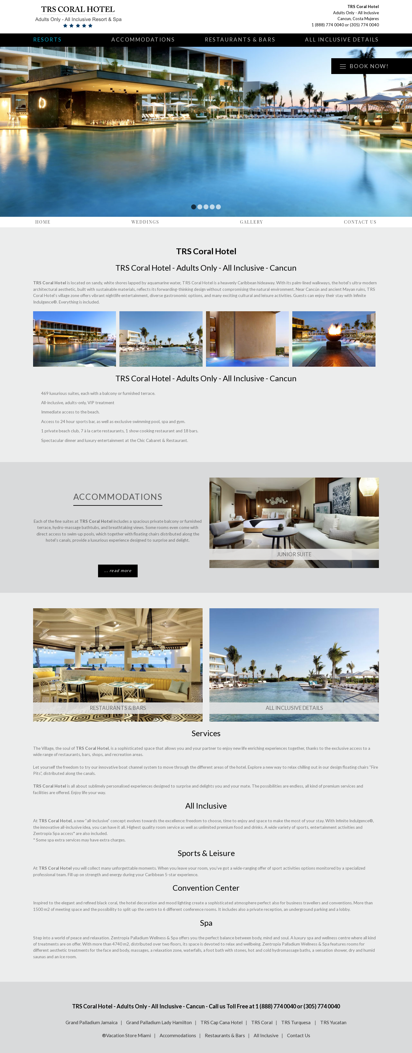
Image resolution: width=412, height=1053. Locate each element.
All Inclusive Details (342, 39)
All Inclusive (266, 1035)
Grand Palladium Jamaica (92, 1022)
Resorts (47, 39)
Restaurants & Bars (240, 39)
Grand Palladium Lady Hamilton (159, 1022)
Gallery (251, 222)
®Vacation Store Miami (126, 1035)
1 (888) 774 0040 (327, 24)
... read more (117, 570)
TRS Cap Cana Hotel (221, 1022)
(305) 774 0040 (364, 24)
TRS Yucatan (333, 1022)
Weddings (145, 222)
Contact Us (360, 222)
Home (43, 222)
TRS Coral (262, 1022)
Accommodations (143, 39)
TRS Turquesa (296, 1022)
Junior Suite (294, 554)
